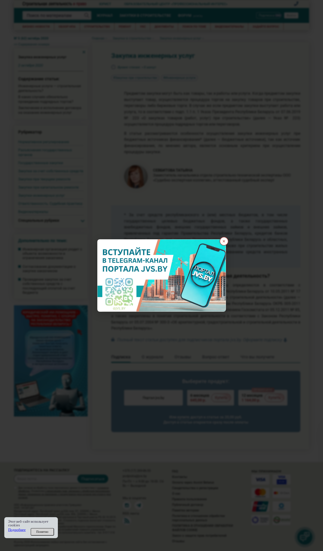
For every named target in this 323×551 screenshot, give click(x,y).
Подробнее (17, 530)
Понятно (42, 531)
